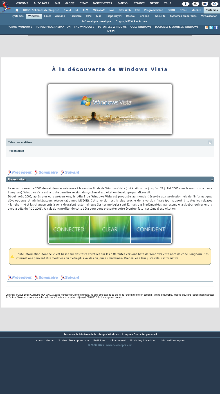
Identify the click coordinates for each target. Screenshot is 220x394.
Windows (34, 16)
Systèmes (212, 10)
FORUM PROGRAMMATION (53, 27)
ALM (85, 10)
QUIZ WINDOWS (140, 27)
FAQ (57, 3)
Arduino (60, 16)
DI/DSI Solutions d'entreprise (41, 10)
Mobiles (196, 10)
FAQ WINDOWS (84, 27)
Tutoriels (41, 3)
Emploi (122, 3)
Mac (98, 16)
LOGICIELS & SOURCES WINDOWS (176, 27)
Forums (22, 3)
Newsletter (102, 3)
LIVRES (110, 31)
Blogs (69, 3)
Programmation (153, 10)
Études (139, 3)
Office (183, 10)
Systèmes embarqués (183, 16)
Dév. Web (125, 10)
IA (76, 10)
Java (111, 10)
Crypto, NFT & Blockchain (131, 21)
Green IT (145, 16)
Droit (154, 3)
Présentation (16, 150)
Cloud (67, 10)
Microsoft (99, 10)
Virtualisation (209, 16)
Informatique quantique (96, 21)
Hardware (76, 16)
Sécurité (160, 16)
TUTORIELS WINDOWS (112, 27)
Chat (83, 3)
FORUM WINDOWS (20, 27)
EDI (137, 10)
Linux (47, 16)
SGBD (171, 10)
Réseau (130, 16)
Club (167, 3)
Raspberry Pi (113, 16)
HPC (89, 16)
